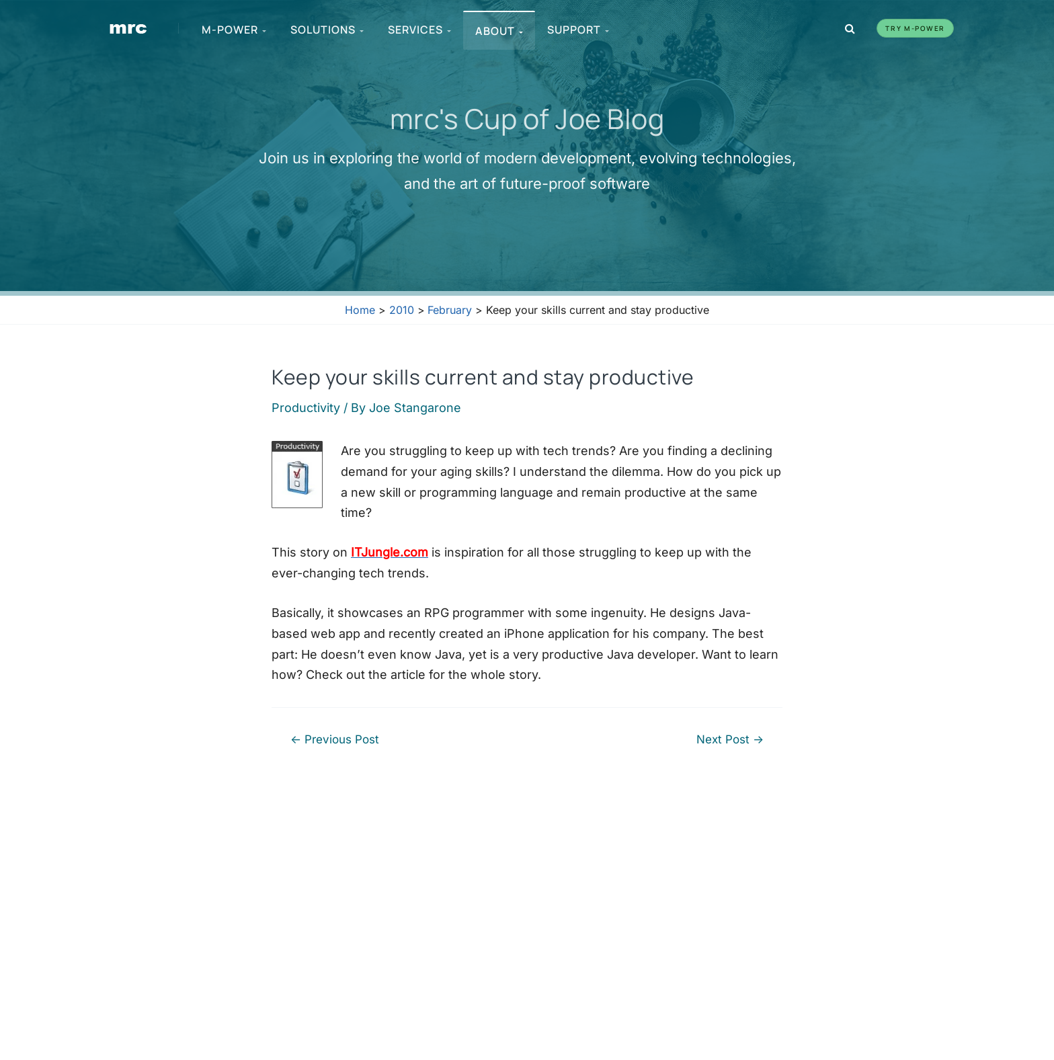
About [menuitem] (499, 31)
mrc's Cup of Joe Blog (527, 118)
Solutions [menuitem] (327, 29)
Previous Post (334, 739)
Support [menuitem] (578, 29)
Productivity (306, 408)
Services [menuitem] (419, 29)
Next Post (730, 739)
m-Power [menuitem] (234, 29)
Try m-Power (915, 28)
